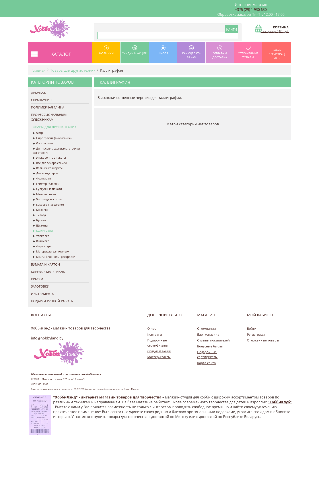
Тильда (39, 215)
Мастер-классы (159, 357)
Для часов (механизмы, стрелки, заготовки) (56, 150)
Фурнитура (42, 246)
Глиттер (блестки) (46, 184)
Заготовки (40, 286)
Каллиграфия (43, 231)
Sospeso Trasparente (48, 205)
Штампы (40, 225)
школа (163, 50)
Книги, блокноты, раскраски (54, 257)
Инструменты (42, 294)
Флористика (43, 143)
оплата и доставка (219, 52)
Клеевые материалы (48, 272)
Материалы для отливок (51, 251)
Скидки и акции (134, 50)
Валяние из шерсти (47, 168)
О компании (206, 328)
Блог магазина (208, 334)
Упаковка (41, 236)
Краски (37, 279)
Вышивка (41, 241)
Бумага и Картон (45, 264)
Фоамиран (42, 178)
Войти (251, 328)
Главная (38, 70)
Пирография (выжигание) (52, 138)
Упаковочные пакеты (49, 158)
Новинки (106, 50)
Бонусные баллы (210, 346)
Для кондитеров (45, 173)
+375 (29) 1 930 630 (251, 9)
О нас (151, 328)
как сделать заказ (191, 52)
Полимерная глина (47, 107)
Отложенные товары (248, 52)
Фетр (38, 133)
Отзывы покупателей (213, 340)
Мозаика (40, 210)
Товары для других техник (72, 70)
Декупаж (38, 93)
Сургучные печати (47, 189)
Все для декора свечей (50, 163)
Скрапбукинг (42, 100)
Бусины (40, 220)
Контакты (154, 334)
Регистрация (256, 334)
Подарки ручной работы (52, 301)
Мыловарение (44, 194)
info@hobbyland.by (47, 338)
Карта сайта (206, 363)
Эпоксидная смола (47, 199)
